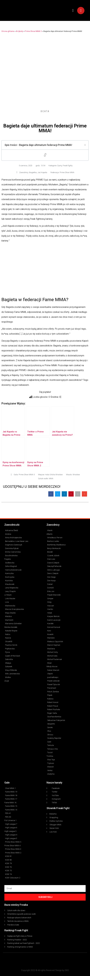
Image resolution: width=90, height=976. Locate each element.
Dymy (59, 165)
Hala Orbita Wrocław (54, 474)
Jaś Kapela (42, 172)
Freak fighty (67, 165)
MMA (51, 478)
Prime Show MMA (67, 172)
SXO (67, 970)
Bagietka (33, 172)
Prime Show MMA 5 (33, 31)
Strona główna (7, 31)
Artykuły (19, 31)
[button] (73, 10)
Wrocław (76, 474)
